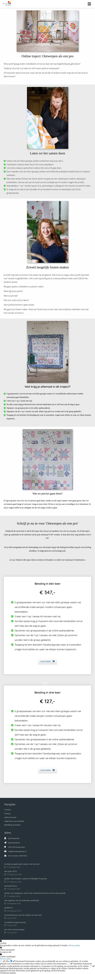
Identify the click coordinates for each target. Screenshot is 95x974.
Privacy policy (74, 945)
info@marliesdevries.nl (17, 851)
